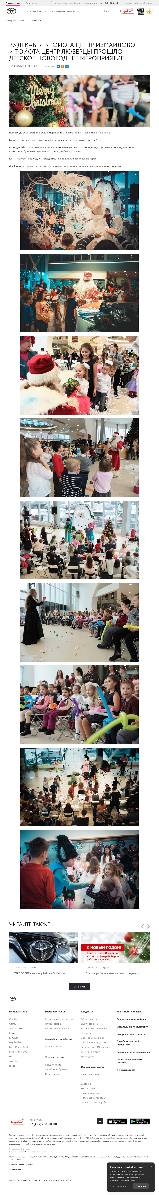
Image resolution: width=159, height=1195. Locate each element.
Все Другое (79, 986)
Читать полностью (118, 1186)
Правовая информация (19, 1148)
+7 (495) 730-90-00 (109, 2)
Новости (36, 20)
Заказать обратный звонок (139, 2)
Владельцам (32, 2)
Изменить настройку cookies (21, 1164)
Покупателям (13, 2)
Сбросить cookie (16, 1169)
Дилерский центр (15, 20)
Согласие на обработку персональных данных (30, 1151)
